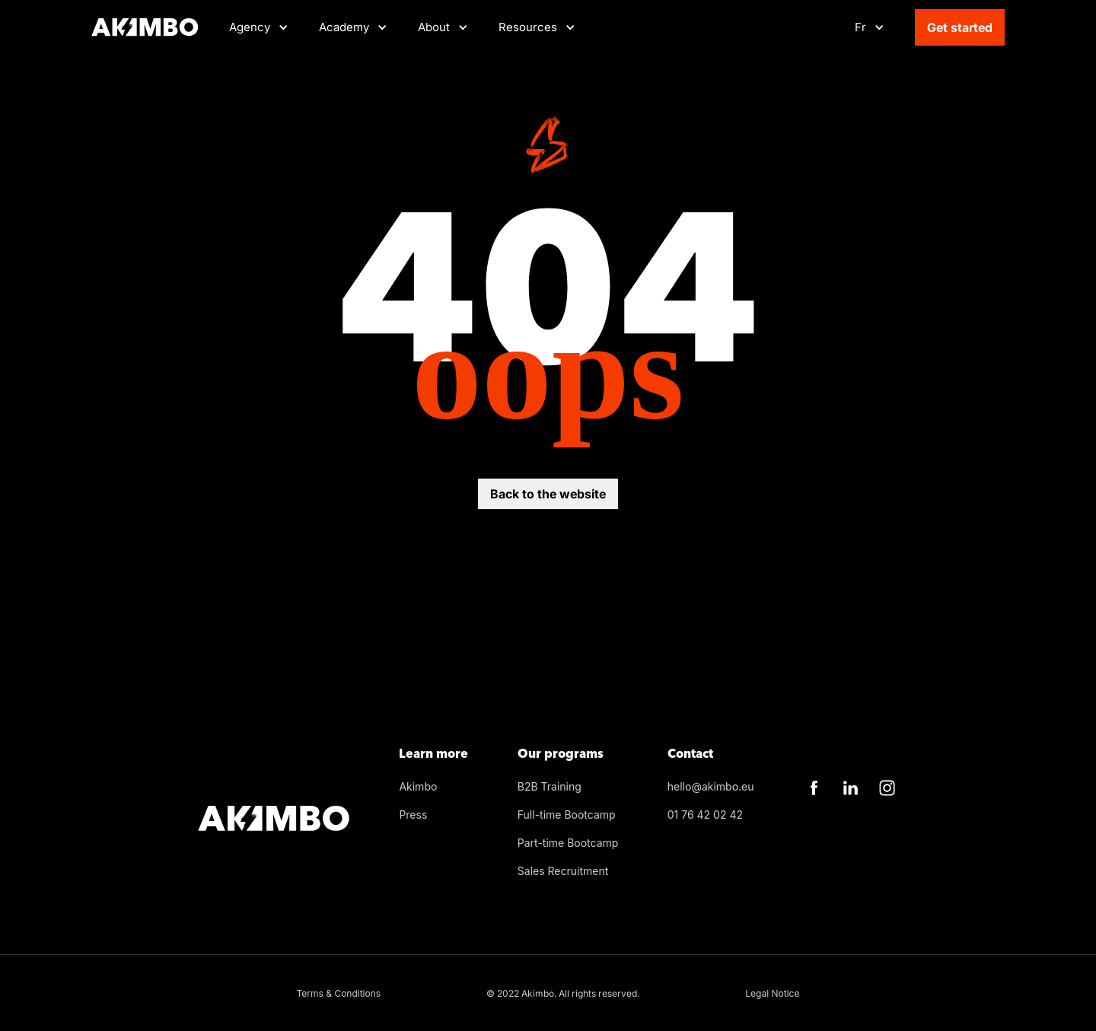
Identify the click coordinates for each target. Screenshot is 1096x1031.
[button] (353, 27)
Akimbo (418, 786)
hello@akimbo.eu (710, 786)
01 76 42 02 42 (705, 814)
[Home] (145, 27)
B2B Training (549, 786)
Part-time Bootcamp (568, 842)
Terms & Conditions (339, 993)
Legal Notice (772, 993)
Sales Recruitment (563, 870)
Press (413, 814)
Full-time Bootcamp (567, 814)
